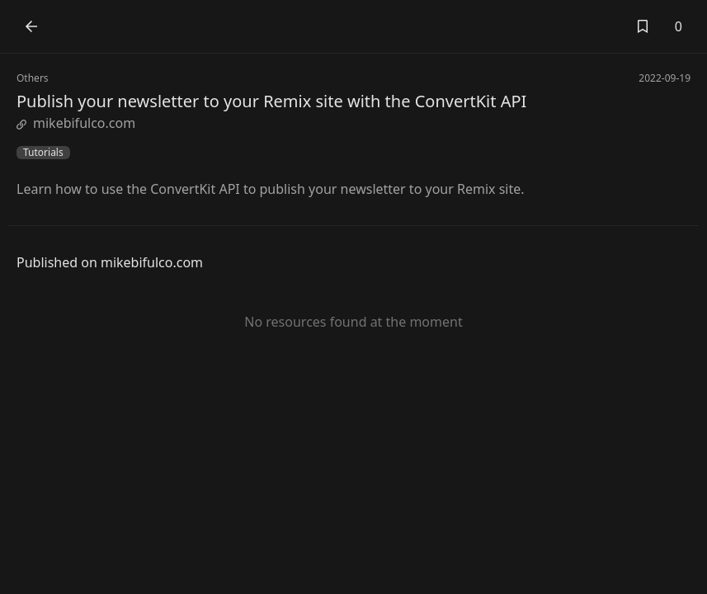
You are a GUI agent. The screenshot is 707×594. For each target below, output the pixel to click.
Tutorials (43, 152)
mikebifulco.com (75, 123)
